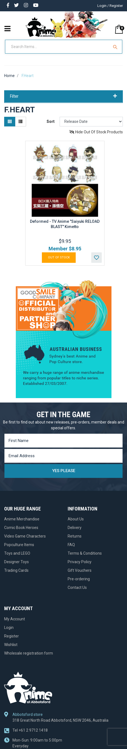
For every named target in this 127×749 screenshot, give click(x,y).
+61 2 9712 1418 (30, 730)
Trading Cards (16, 570)
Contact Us (77, 587)
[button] (96, 257)
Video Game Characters (25, 536)
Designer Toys (16, 562)
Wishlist (10, 644)
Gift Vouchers (80, 570)
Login (9, 627)
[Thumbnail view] (9, 121)
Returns (75, 536)
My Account (14, 619)
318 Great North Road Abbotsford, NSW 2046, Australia (60, 720)
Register (11, 636)
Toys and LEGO (17, 553)
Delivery (75, 527)
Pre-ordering (79, 579)
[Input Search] (57, 46)
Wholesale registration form (28, 653)
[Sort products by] (91, 121)
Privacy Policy (80, 562)
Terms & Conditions (85, 553)
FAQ (71, 544)
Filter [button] (63, 96)
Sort (51, 121)
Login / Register (110, 6)
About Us (76, 519)
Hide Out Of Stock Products (96, 132)
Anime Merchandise (21, 519)
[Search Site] (116, 46)
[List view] (20, 121)
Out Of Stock (59, 257)
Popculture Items (19, 544)
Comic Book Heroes (21, 527)
